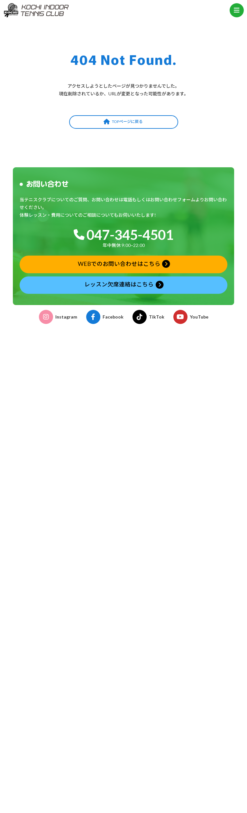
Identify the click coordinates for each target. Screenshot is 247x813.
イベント (25, 612)
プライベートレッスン (38, 551)
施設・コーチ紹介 (33, 501)
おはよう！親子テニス (38, 535)
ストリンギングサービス (40, 657)
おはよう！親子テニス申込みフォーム (52, 755)
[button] (123, 122)
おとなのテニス (31, 528)
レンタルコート (31, 650)
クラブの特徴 (29, 494)
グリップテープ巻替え (37, 665)
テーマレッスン (31, 558)
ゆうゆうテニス (31, 543)
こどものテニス (31, 520)
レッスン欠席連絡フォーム (42, 747)
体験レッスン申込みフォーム (44, 740)
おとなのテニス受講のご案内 (44, 597)
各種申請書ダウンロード (40, 620)
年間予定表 (24, 699)
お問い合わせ (29, 763)
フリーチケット (31, 566)
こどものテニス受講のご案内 (44, 605)
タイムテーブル (28, 688)
